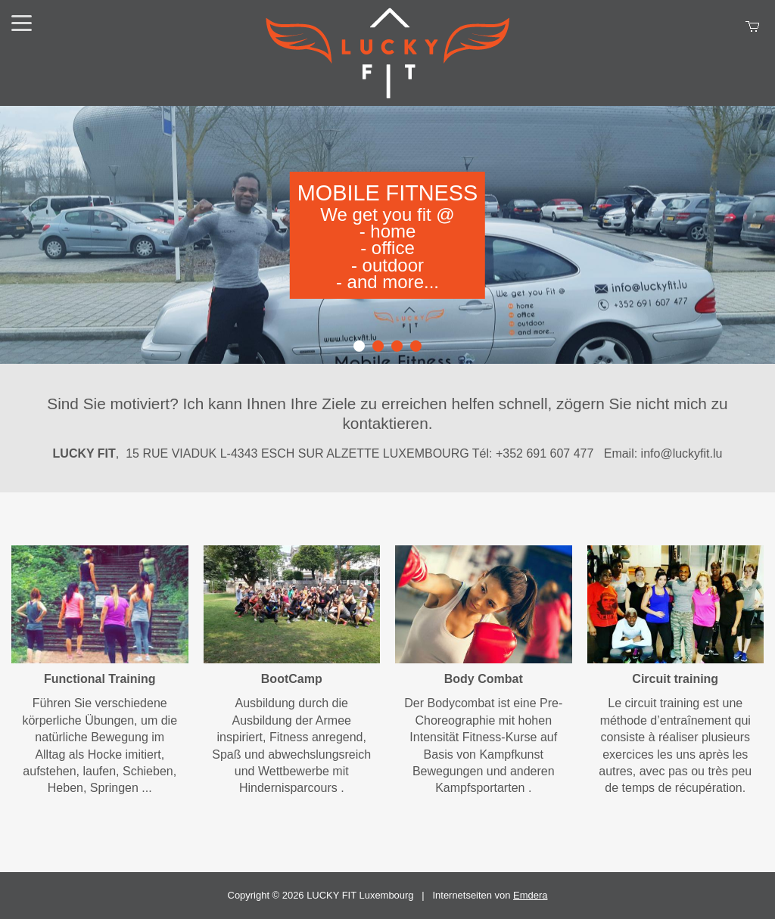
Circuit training (675, 678)
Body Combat (483, 678)
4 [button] (416, 346)
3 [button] (397, 346)
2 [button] (378, 346)
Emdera (530, 895)
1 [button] (359, 346)
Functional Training (100, 678)
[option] (387, 235)
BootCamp (291, 678)
